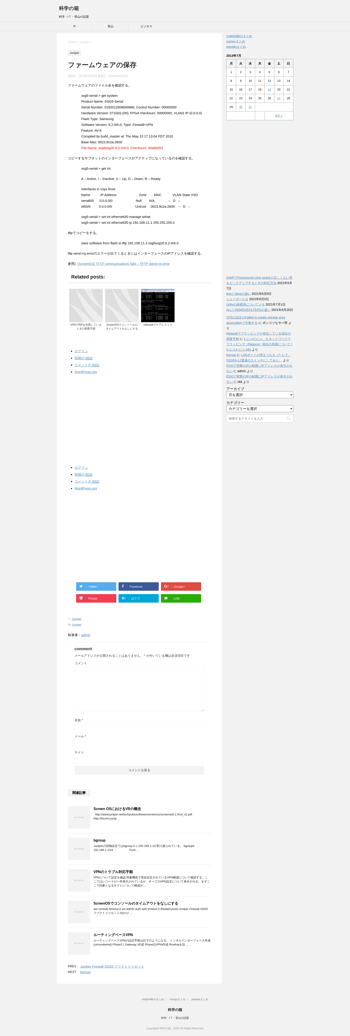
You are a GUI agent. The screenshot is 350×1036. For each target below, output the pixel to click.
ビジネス (146, 26)
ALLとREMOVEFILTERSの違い (248, 310)
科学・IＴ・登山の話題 (175, 1017)
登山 (110, 26)
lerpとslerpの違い (238, 293)
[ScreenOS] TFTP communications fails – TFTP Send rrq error (123, 264)
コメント (81, 663)
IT (74, 26)
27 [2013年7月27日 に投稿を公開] (278, 98)
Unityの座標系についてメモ (245, 304)
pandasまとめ (236, 47)
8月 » (278, 115)
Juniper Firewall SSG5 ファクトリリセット (112, 966)
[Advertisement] (139, 418)
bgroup (100, 840)
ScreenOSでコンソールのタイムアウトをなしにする (136, 903)
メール (80, 736)
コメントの (87, 365)
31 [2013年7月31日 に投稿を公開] (250, 107)
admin (85, 635)
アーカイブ (235, 389)
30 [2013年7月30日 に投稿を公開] (240, 107)
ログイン (81, 351)
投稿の (83, 358)
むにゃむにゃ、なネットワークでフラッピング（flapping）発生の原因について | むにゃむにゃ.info (259, 344)
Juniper (76, 618)
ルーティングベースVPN (113, 935)
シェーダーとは (237, 299)
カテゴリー (235, 403)
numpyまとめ (235, 41)
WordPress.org (86, 372)
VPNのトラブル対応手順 (113, 872)
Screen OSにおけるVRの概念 (117, 809)
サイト (79, 752)
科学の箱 (69, 8)
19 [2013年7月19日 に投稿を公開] (269, 89)
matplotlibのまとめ (239, 36)
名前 (79, 720)
